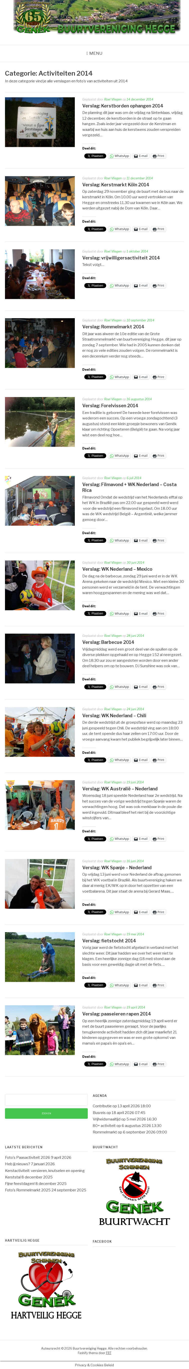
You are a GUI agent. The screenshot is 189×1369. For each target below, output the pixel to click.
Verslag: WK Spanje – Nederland (117, 867)
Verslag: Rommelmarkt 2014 (113, 326)
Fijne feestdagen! (20, 1183)
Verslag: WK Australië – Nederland (120, 788)
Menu (95, 53)
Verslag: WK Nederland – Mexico (117, 569)
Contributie (102, 1106)
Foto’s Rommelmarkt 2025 (28, 1190)
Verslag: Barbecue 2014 (108, 642)
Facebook (102, 1241)
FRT (108, 1353)
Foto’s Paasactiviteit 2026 (27, 1157)
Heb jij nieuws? (17, 1164)
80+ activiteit (104, 1125)
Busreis (99, 1113)
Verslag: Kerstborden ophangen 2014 (122, 105)
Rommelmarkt (105, 1132)
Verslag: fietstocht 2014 (109, 940)
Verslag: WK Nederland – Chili (114, 715)
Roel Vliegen (113, 99)
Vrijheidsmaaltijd (106, 1119)
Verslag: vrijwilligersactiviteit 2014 (121, 257)
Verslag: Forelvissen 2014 (110, 405)
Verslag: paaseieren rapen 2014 (116, 1013)
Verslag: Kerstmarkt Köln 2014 (115, 184)
